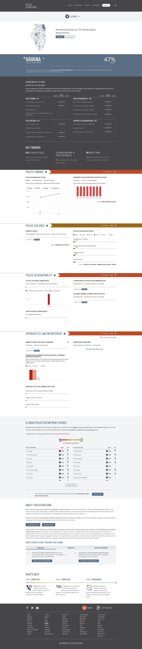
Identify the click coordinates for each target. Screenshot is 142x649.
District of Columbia (32, 629)
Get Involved (107, 607)
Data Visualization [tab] (101, 547)
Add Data (37, 239)
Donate (106, 5)
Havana (33, 59)
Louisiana (47, 632)
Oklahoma (82, 627)
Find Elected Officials (89, 561)
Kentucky (47, 629)
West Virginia (101, 634)
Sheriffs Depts (69, 37)
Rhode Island (83, 634)
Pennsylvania (83, 632)
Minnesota (65, 621)
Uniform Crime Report (90, 264)
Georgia (47, 615)
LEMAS (114, 264)
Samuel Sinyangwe (69, 520)
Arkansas (29, 619)
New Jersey (83, 617)
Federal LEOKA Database (108, 201)
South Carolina (102, 615)
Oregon (82, 629)
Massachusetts (49, 634)
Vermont (100, 627)
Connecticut (30, 627)
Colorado (29, 625)
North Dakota (65, 632)
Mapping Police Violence (62, 245)
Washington (101, 629)
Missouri (64, 623)
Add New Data (97, 494)
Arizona (29, 621)
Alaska (29, 615)
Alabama (29, 617)
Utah (99, 623)
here (82, 518)
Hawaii (46, 617)
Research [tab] (71, 547)
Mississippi (65, 625)
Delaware (29, 632)
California (30, 623)
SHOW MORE (71, 485)
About (70, 5)
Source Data (48, 524)
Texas (99, 621)
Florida (29, 634)
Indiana (47, 625)
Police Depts (60, 37)
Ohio (81, 625)
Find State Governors (42, 561)
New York (82, 623)
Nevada (82, 621)
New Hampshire (84, 615)
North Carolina (66, 629)
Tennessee (101, 619)
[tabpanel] (71, 557)
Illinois (71, 16)
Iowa (46, 619)
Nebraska (65, 634)
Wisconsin (100, 632)
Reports (87, 5)
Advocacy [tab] (40, 547)
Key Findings (78, 5)
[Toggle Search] (115, 5)
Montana (64, 627)
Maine (64, 617)
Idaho (46, 621)
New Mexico (83, 619)
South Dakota (101, 617)
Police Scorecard (31, 5)
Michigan (64, 619)
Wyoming (100, 636)
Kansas (47, 627)
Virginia (100, 625)
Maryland (64, 615)
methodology (33, 524)
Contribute (96, 5)
